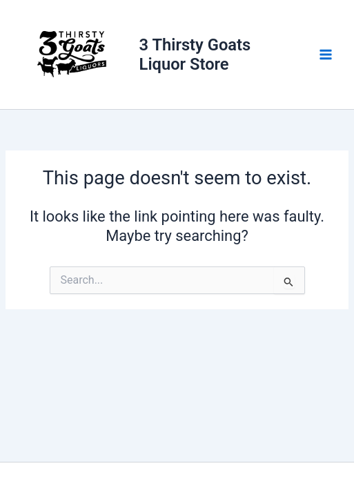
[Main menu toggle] (325, 54)
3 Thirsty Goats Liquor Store (195, 54)
